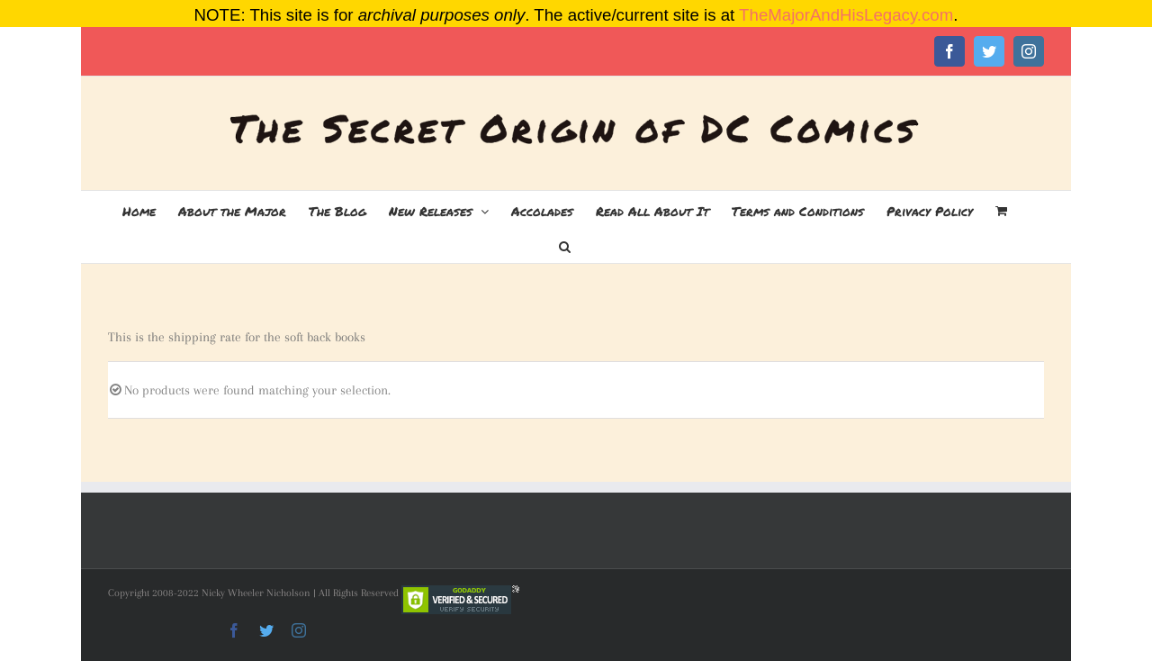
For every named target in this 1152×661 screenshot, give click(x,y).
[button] (565, 245)
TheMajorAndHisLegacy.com (846, 14)
